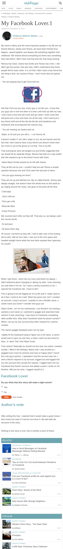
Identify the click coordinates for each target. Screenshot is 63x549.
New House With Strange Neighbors (28, 501)
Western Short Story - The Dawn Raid (29, 524)
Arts (3, 8)
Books (19, 8)
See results (17, 397)
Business (28, 8)
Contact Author (18, 38)
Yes (5, 387)
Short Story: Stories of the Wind (26, 490)
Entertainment (51, 8)
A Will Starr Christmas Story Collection (29, 546)
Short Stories (19, 487)
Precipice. (16, 535)
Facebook (16, 459)
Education (38, 8)
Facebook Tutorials (21, 445)
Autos (11, 8)
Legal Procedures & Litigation (26, 473)
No (5, 392)
